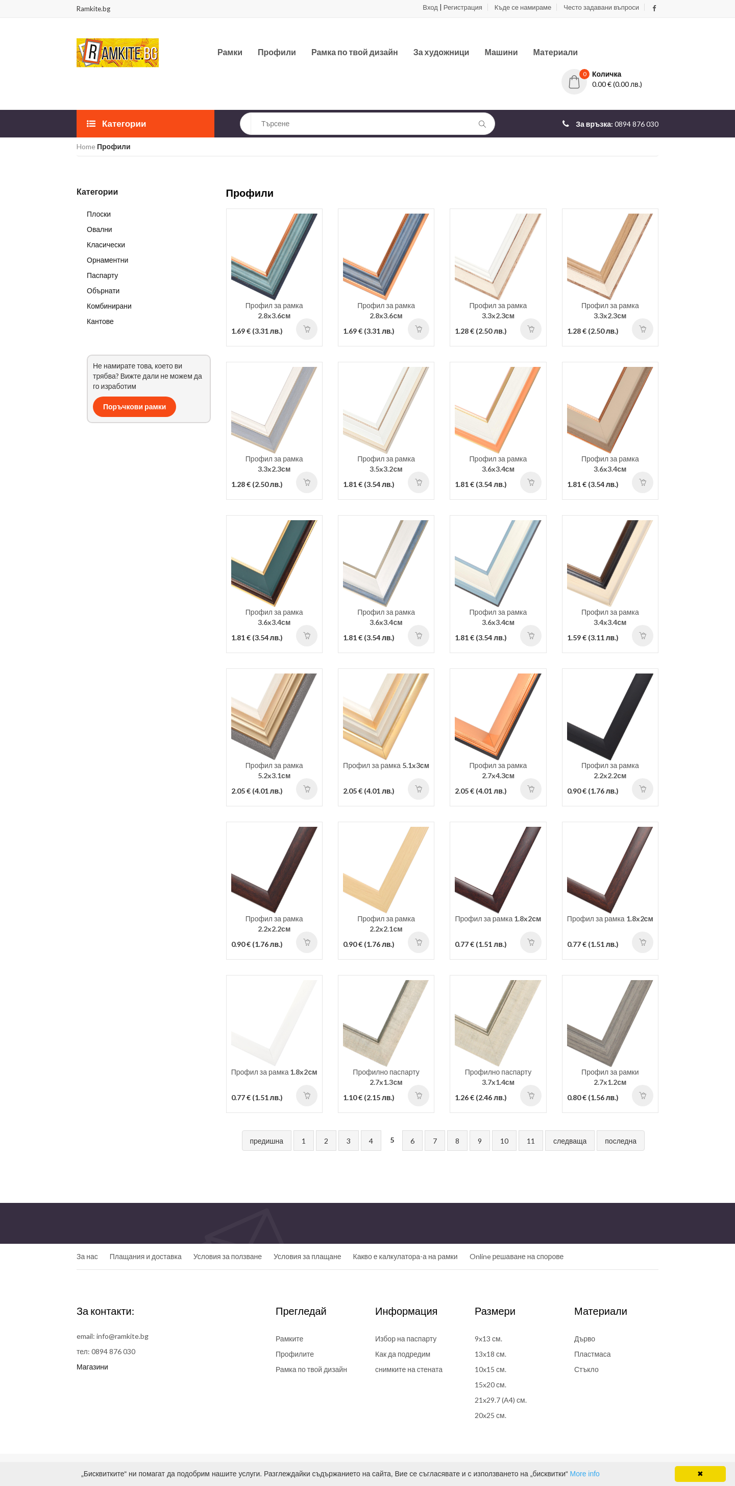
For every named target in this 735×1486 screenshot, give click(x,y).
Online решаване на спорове (517, 1256)
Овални (99, 229)
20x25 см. (490, 1415)
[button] (609, 74)
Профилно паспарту (386, 1076)
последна (620, 1140)
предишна (267, 1140)
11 (531, 1140)
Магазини (92, 1366)
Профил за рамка (274, 310)
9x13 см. (488, 1338)
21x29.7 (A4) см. (501, 1400)
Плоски (99, 214)
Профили (277, 52)
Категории (116, 123)
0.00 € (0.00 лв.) (617, 84)
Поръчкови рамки (134, 406)
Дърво (584, 1338)
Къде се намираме (523, 7)
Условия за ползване (227, 1256)
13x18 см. (490, 1354)
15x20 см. (490, 1384)
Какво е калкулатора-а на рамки (405, 1256)
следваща (569, 1140)
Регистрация (463, 7)
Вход (430, 7)
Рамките (289, 1338)
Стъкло (586, 1369)
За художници (441, 52)
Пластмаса (592, 1354)
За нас (87, 1256)
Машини (501, 52)
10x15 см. (490, 1369)
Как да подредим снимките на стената (409, 1362)
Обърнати (103, 290)
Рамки (229, 52)
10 (504, 1140)
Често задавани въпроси (601, 7)
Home (86, 146)
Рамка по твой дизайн (354, 52)
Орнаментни (107, 260)
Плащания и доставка (146, 1256)
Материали (555, 52)
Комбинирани (109, 305)
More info (585, 1474)
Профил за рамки (610, 1076)
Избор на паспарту (405, 1338)
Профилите (295, 1354)
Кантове (100, 321)
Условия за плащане (307, 1256)
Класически (106, 244)
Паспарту (102, 275)
